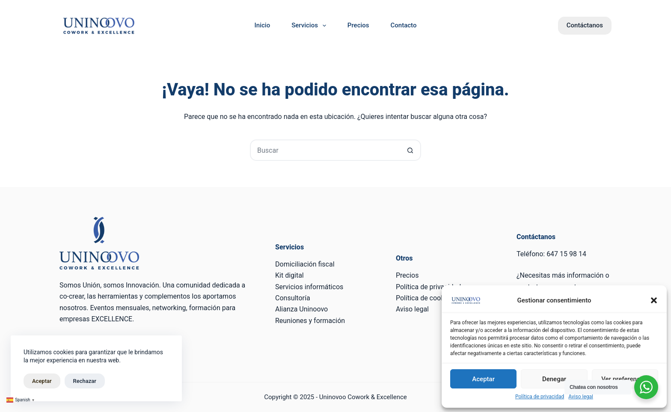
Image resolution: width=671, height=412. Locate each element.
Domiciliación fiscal (305, 264)
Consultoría (292, 298)
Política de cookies (424, 298)
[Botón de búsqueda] (410, 150)
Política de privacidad (539, 397)
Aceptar (483, 379)
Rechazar (84, 381)
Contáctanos (585, 25)
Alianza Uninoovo (301, 309)
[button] (654, 300)
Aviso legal (580, 397)
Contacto (404, 25)
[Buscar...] (325, 150)
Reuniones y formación (310, 321)
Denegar (554, 379)
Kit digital (289, 275)
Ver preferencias (624, 379)
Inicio (262, 25)
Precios (358, 25)
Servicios (310, 26)
